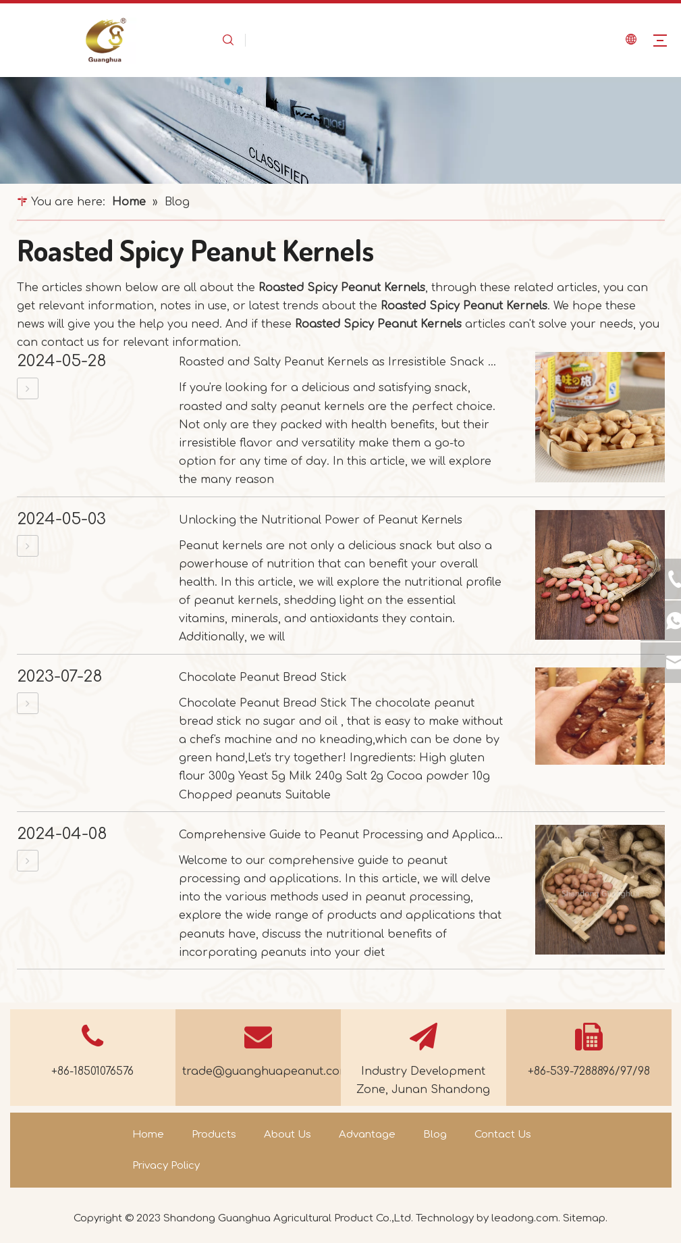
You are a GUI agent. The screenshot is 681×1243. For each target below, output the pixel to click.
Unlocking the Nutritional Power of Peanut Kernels (320, 520)
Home (148, 1134)
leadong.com (524, 1218)
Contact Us (502, 1134)
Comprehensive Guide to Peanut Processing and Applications (350, 835)
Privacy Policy (166, 1165)
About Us (287, 1134)
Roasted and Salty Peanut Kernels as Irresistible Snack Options (356, 362)
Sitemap (584, 1218)
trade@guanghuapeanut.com (266, 1071)
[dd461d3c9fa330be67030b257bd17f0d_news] (340, 130)
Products (214, 1134)
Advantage (367, 1134)
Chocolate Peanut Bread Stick (263, 677)
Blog (435, 1134)
